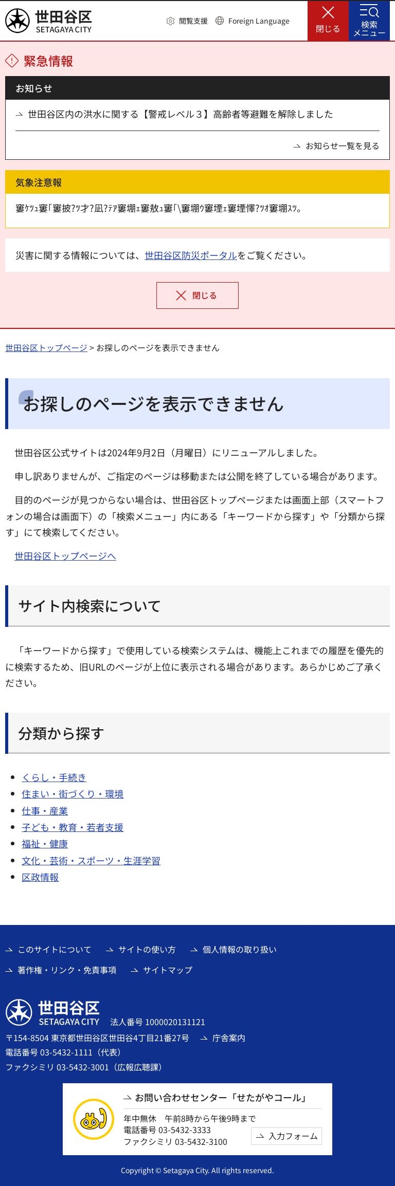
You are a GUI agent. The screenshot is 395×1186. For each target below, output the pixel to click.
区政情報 (40, 876)
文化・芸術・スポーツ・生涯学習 (91, 860)
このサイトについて (54, 949)
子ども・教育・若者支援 (72, 826)
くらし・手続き (54, 777)
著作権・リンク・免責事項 (66, 969)
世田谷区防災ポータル (191, 255)
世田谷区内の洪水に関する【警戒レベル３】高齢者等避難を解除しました (180, 113)
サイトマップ (167, 969)
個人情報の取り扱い (240, 949)
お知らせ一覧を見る (343, 145)
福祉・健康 (45, 843)
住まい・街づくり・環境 (72, 793)
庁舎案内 (228, 1037)
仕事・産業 (45, 810)
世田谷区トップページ (46, 347)
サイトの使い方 (147, 949)
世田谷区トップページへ (65, 555)
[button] (187, 21)
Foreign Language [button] (259, 20)
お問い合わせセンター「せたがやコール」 (223, 1097)
